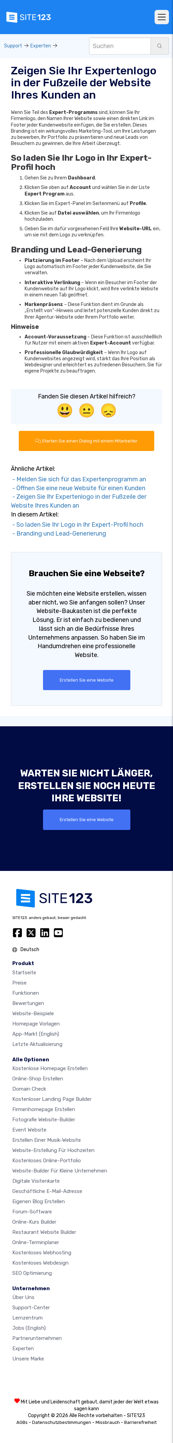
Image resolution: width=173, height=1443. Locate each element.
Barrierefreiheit (140, 1422)
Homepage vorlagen (36, 1024)
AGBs (22, 1422)
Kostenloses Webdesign (40, 1263)
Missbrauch (108, 1422)
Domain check (29, 1089)
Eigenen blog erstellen (38, 1201)
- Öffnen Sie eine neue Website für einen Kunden (78, 488)
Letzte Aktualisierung (37, 1044)
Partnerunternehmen (37, 1338)
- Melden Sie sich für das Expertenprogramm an (78, 479)
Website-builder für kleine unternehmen (59, 1171)
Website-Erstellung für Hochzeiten (53, 1150)
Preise (19, 983)
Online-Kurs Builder (34, 1222)
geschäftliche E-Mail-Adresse (47, 1191)
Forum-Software (32, 1212)
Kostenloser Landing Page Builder (51, 1099)
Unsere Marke (28, 1359)
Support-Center (31, 1307)
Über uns (23, 1297)
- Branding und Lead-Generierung (58, 533)
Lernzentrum (27, 1318)
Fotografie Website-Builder (43, 1120)
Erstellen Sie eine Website (87, 680)
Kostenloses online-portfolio (46, 1160)
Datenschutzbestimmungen (61, 1422)
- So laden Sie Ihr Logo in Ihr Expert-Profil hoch (77, 524)
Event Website (29, 1130)
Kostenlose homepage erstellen (50, 1068)
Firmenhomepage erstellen (43, 1109)
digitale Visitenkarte (36, 1181)
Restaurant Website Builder (44, 1232)
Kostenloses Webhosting (41, 1253)
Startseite (24, 973)
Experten (40, 46)
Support (13, 46)
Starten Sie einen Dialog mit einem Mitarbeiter (86, 440)
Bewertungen (28, 1003)
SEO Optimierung (32, 1273)
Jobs (29, 1328)
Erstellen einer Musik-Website (46, 1140)
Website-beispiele (33, 1013)
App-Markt (35, 1034)
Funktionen (25, 993)
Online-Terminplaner (35, 1242)
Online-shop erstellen (37, 1079)
